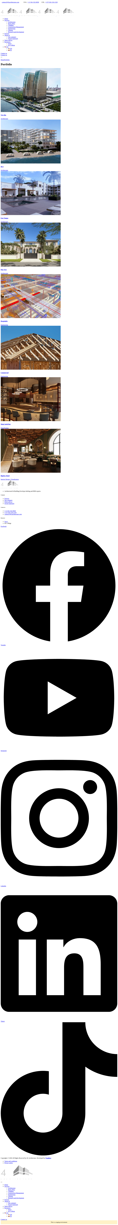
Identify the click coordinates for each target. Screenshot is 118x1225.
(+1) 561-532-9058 (33, 2)
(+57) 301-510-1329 (52, 2)
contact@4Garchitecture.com (10, 2)
